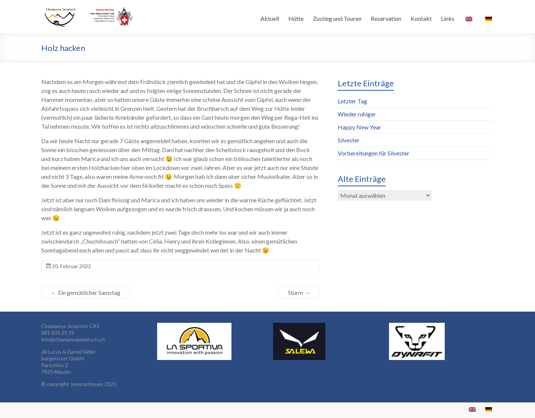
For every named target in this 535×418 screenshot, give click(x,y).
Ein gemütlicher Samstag (85, 292)
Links (447, 18)
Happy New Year (359, 127)
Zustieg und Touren (337, 18)
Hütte (296, 18)
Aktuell (269, 18)
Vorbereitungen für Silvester (373, 153)
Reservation (386, 18)
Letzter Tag (352, 100)
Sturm (299, 292)
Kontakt (421, 18)
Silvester (349, 140)
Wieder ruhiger (357, 114)
